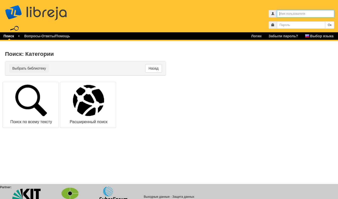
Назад (153, 68)
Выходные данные (157, 196)
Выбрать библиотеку (29, 68)
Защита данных (183, 196)
